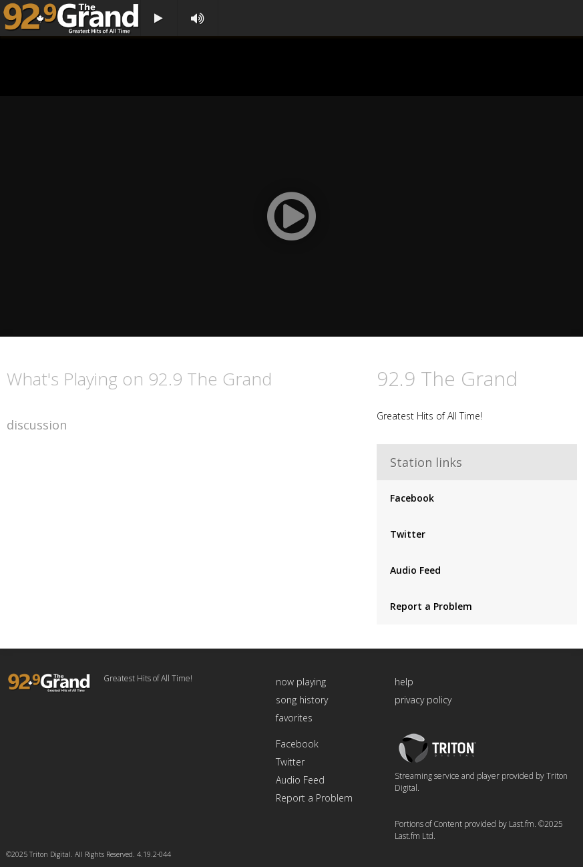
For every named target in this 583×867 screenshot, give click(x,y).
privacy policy (423, 699)
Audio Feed (415, 570)
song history (302, 699)
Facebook (412, 498)
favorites (294, 717)
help (404, 681)
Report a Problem (431, 606)
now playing (301, 681)
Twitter (407, 534)
